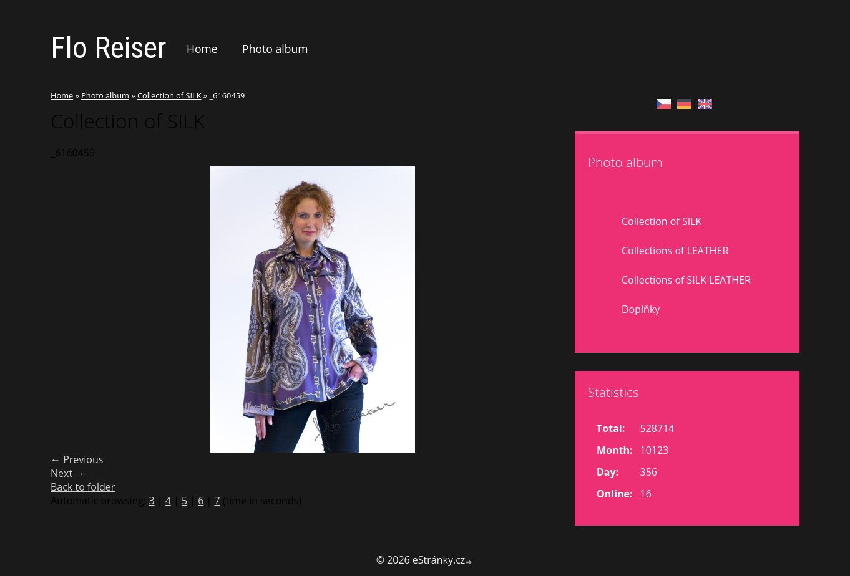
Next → (68, 473)
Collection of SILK (169, 95)
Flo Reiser (109, 47)
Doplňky (641, 309)
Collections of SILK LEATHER (686, 280)
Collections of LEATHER (675, 250)
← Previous (77, 459)
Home (202, 48)
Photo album (275, 48)
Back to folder (83, 487)
